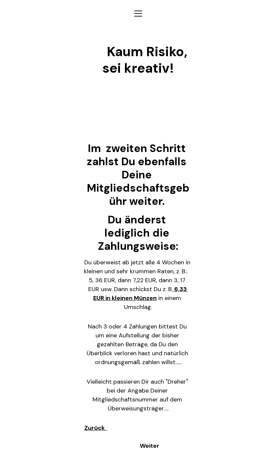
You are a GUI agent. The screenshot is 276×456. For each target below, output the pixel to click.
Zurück (95, 428)
